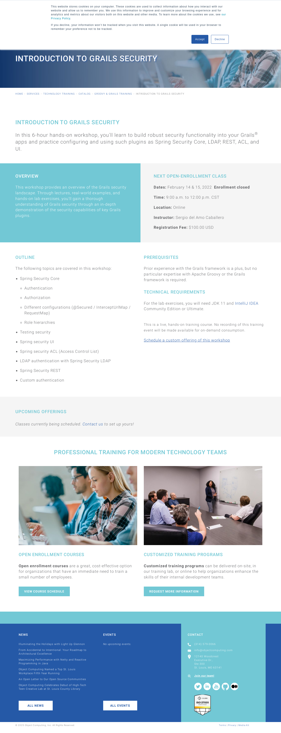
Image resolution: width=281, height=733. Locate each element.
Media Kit (243, 725)
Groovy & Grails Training (113, 93)
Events (109, 634)
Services (33, 93)
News (23, 634)
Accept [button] (200, 39)
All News (35, 705)
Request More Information (174, 591)
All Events (120, 705)
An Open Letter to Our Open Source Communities (52, 679)
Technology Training (59, 93)
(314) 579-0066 (205, 644)
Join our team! (204, 675)
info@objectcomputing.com (213, 650)
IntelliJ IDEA (246, 303)
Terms (222, 725)
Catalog (85, 93)
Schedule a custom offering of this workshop (187, 340)
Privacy (232, 725)
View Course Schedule (44, 591)
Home (19, 93)
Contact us (93, 424)
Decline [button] (220, 39)
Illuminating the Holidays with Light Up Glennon (52, 644)
